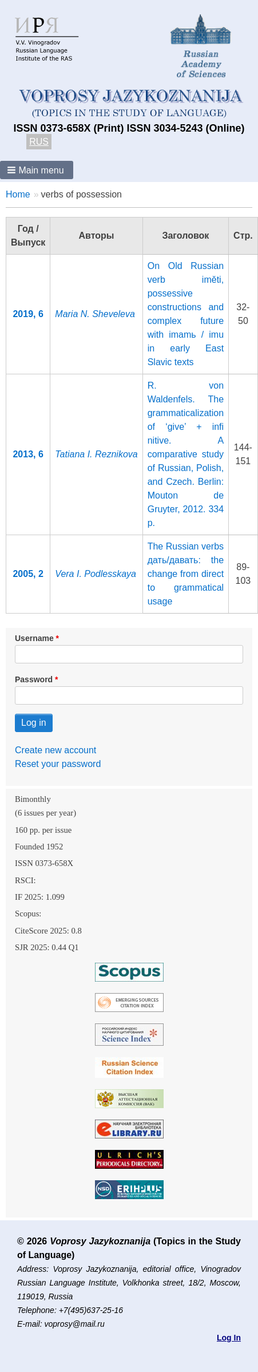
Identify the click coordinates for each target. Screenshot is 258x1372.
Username (34, 638)
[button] (36, 170)
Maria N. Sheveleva (95, 314)
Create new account (55, 750)
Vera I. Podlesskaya (95, 574)
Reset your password (58, 764)
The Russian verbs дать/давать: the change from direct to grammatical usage (186, 573)
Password (34, 679)
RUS (39, 142)
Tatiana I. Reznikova (96, 454)
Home (18, 194)
